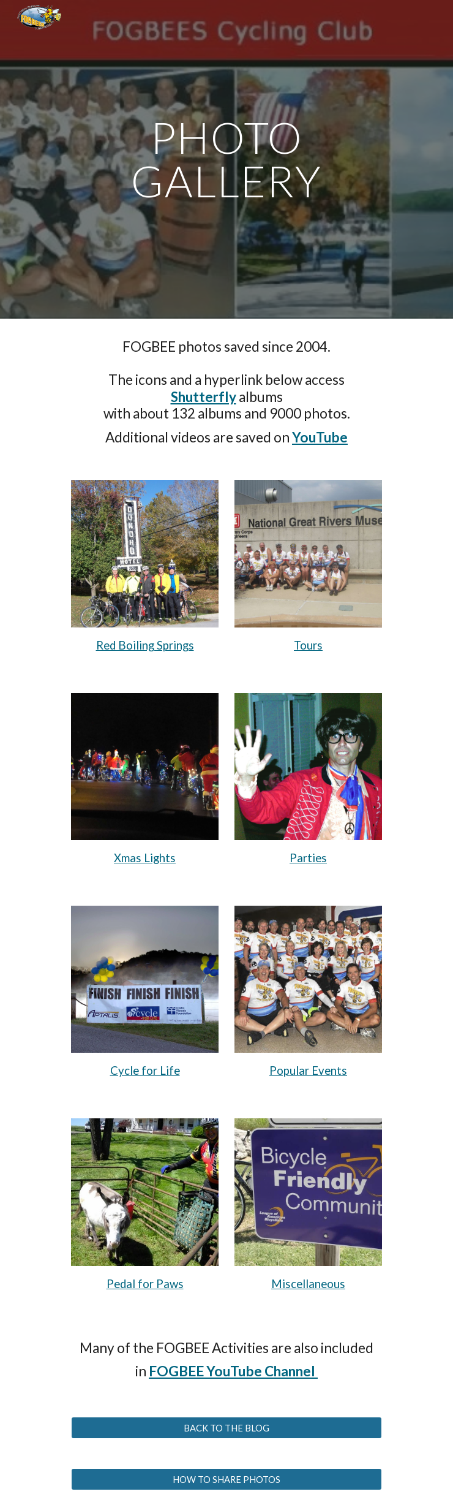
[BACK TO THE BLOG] (226, 1428)
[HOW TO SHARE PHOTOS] (226, 1479)
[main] (226, 159)
